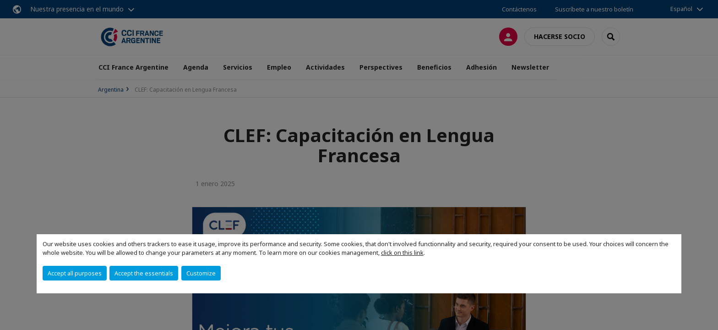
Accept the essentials (143, 273)
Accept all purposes (75, 273)
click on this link (402, 252)
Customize (201, 273)
